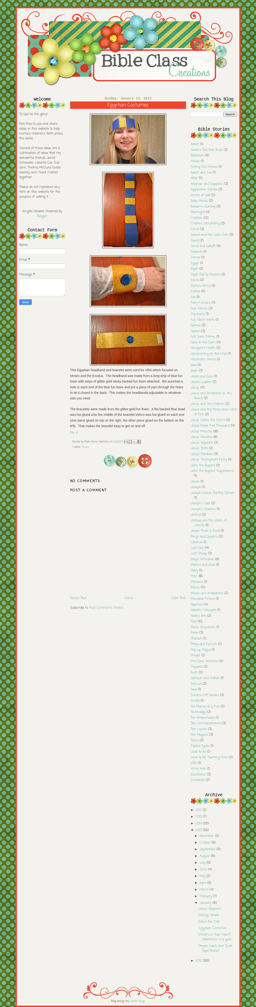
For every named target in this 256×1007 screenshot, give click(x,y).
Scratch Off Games (205, 695)
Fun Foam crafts (203, 320)
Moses (85, 447)
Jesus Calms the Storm (208, 420)
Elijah (194, 268)
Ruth (194, 672)
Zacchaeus (198, 774)
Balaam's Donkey (203, 206)
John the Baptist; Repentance (212, 471)
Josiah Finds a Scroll (205, 531)
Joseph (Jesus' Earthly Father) (213, 493)
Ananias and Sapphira (207, 184)
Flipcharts (198, 314)
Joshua (196, 514)
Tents (195, 740)
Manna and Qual (203, 565)
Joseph (196, 487)
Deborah (196, 252)
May (203, 876)
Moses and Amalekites (207, 593)
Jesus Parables (201, 437)
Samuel (196, 684)
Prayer (195, 655)
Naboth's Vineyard (203, 610)
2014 (199, 823)
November (207, 836)
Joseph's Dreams (203, 509)
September (208, 849)
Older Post (178, 598)
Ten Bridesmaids (203, 718)
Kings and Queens (204, 536)
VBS (194, 763)
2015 (199, 816)
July (203, 862)
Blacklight (198, 212)
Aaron (195, 144)
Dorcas (195, 257)
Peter (194, 633)
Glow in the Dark (203, 342)
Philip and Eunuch (204, 644)
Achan (195, 161)
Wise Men (198, 768)
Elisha (195, 280)
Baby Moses (199, 201)
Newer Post (78, 598)
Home (129, 598)
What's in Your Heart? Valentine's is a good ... (216, 937)
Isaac (194, 370)
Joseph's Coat (200, 503)
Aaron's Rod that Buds (207, 150)
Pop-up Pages (201, 650)
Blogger (42, 216)
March (204, 889)
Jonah (195, 481)
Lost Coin (197, 548)
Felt (193, 297)
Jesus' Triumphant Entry (209, 459)
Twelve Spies (200, 746)
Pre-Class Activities (204, 661)
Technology (198, 712)
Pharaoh (196, 638)
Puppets (196, 666)
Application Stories (204, 189)
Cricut (195, 229)
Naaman (197, 604)
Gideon (195, 331)
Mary (194, 570)
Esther (195, 291)
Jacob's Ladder (201, 382)
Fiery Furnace (200, 302)
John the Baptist (203, 465)
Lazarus (196, 542)
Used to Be (198, 752)
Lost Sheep (199, 553)
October (205, 842)
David (195, 240)
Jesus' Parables (202, 454)
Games (196, 325)
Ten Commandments (206, 723)
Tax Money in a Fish (205, 706)
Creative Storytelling (205, 223)
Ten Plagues (199, 734)
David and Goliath (203, 246)
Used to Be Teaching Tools (209, 757)
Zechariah (198, 780)
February (206, 896)
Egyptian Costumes (213, 928)
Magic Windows (202, 559)
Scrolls (195, 700)
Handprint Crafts (203, 348)
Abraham (197, 155)
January (206, 903)
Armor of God (200, 195)
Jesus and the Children (207, 404)
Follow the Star (209, 921)
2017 (199, 810)
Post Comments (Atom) (106, 608)
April (203, 883)
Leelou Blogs (137, 1001)
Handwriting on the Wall (209, 354)
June (203, 869)
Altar (194, 178)
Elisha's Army (200, 286)
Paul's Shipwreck (203, 627)
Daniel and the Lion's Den (209, 235)
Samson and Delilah (205, 678)
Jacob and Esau (202, 376)
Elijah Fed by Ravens (205, 274)
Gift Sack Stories (203, 336)
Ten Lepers (199, 729)
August (205, 856)
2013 (199, 830)
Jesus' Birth (199, 448)
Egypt (195, 263)
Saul (194, 689)
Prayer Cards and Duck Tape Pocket (215, 948)
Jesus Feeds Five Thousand (210, 425)
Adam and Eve (201, 172)
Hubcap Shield (209, 915)
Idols (194, 365)
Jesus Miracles (201, 431)
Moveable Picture (203, 599)
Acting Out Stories (204, 167)
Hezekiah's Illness (203, 359)
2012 (199, 960)
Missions (197, 582)
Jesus (195, 388)
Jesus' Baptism (202, 443)
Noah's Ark (198, 616)
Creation (196, 218)
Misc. (194, 576)
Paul (194, 621)
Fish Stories (199, 308)
